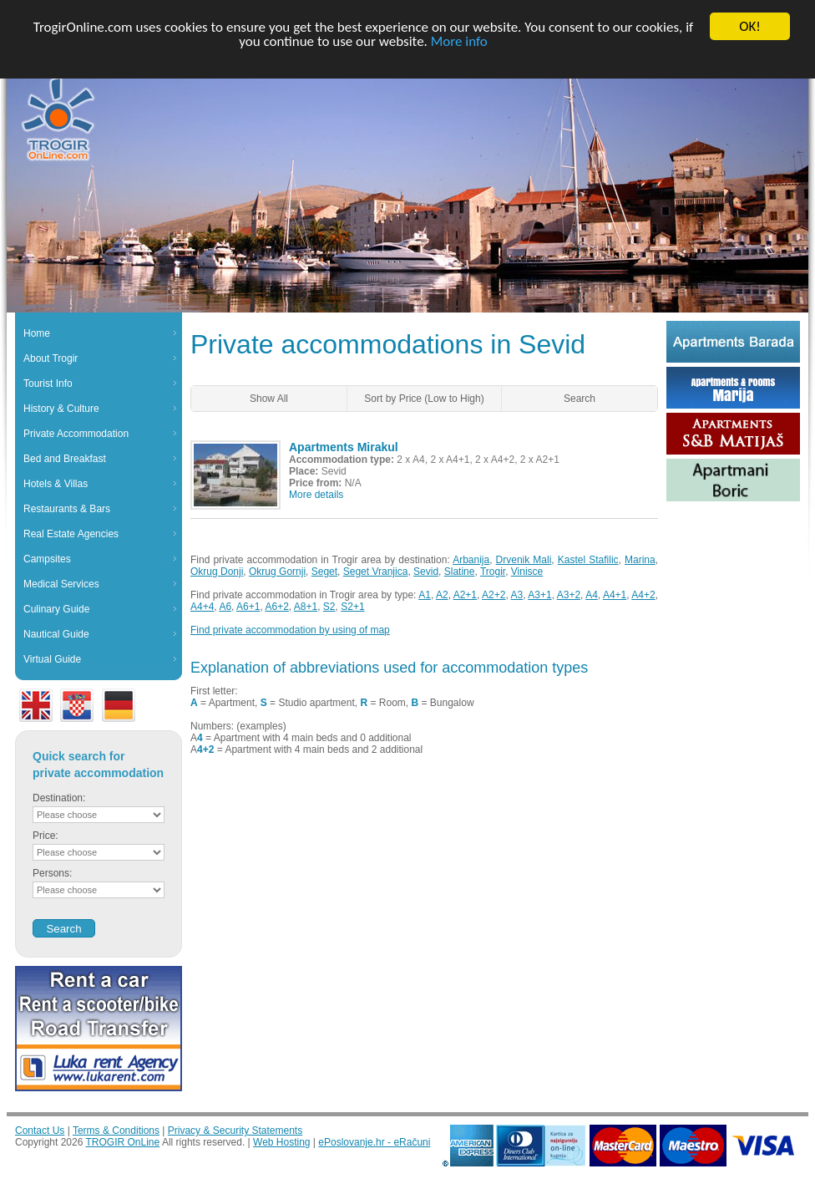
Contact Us (39, 1130)
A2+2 (493, 595)
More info (459, 40)
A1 (424, 595)
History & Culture (61, 408)
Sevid (425, 571)
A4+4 (202, 606)
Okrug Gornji (277, 571)
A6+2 (276, 606)
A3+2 (568, 595)
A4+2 (643, 595)
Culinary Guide (56, 609)
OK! (750, 26)
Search (579, 398)
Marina (640, 560)
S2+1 (352, 606)
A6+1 (248, 606)
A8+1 (305, 606)
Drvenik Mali (524, 560)
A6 (225, 606)
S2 (329, 606)
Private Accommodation (76, 434)
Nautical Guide (56, 634)
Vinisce (527, 571)
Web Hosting (281, 1142)
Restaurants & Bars (66, 509)
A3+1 (539, 595)
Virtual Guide (52, 659)
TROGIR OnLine (123, 1142)
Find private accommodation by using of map (290, 630)
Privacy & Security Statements (235, 1130)
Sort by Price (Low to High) (423, 398)
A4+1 (614, 595)
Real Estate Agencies (71, 534)
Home (36, 333)
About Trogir (50, 358)
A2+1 (465, 595)
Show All (269, 398)
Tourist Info (48, 383)
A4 (591, 595)
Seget (324, 571)
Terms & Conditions (116, 1130)
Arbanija (471, 560)
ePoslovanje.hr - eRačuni (374, 1142)
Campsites (47, 559)
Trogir (492, 571)
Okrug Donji (216, 571)
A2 (442, 595)
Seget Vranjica (375, 571)
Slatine (459, 571)
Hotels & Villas (55, 484)
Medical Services (61, 584)
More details (316, 495)
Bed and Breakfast (64, 459)
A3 (517, 595)
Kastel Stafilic (588, 560)
